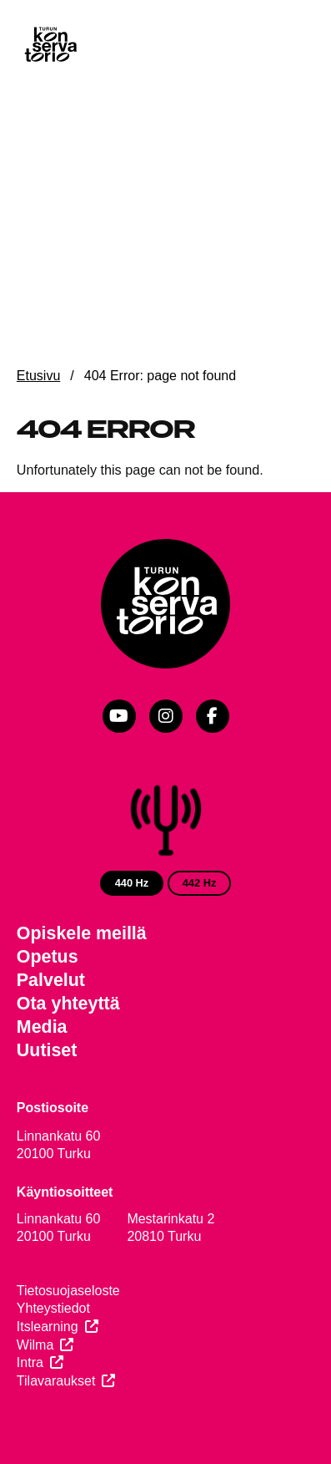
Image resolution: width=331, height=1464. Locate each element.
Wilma (35, 1345)
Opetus (47, 957)
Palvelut (51, 980)
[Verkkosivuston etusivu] (50, 46)
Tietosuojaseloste (68, 1291)
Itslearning (47, 1326)
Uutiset (47, 1050)
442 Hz (200, 883)
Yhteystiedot (53, 1308)
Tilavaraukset (56, 1381)
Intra (30, 1362)
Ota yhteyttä (68, 1004)
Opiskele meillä (82, 933)
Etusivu (38, 376)
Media (42, 1027)
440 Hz (132, 883)
